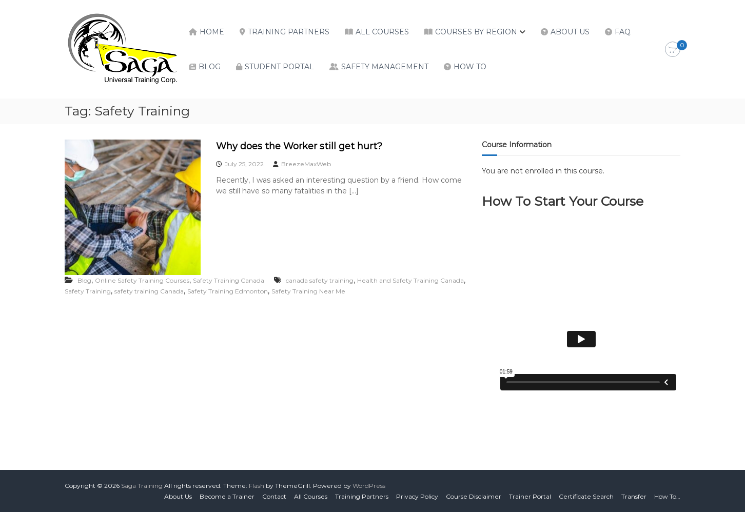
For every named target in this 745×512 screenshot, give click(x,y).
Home (212, 31)
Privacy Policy (417, 496)
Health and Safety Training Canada (410, 280)
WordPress (368, 485)
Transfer (633, 496)
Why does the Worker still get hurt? (299, 146)
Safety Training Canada (228, 280)
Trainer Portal (530, 496)
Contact (274, 496)
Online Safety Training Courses (142, 280)
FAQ (623, 31)
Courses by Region (476, 31)
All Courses (382, 31)
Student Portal (279, 66)
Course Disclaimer (473, 496)
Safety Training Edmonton (227, 291)
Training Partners (288, 31)
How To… (667, 496)
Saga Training (142, 485)
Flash (256, 485)
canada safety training (320, 280)
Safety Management (384, 66)
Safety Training (88, 291)
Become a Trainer (227, 496)
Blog (210, 66)
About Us (570, 31)
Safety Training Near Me (308, 291)
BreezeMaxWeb (306, 164)
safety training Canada (149, 291)
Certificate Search (586, 496)
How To (470, 66)
